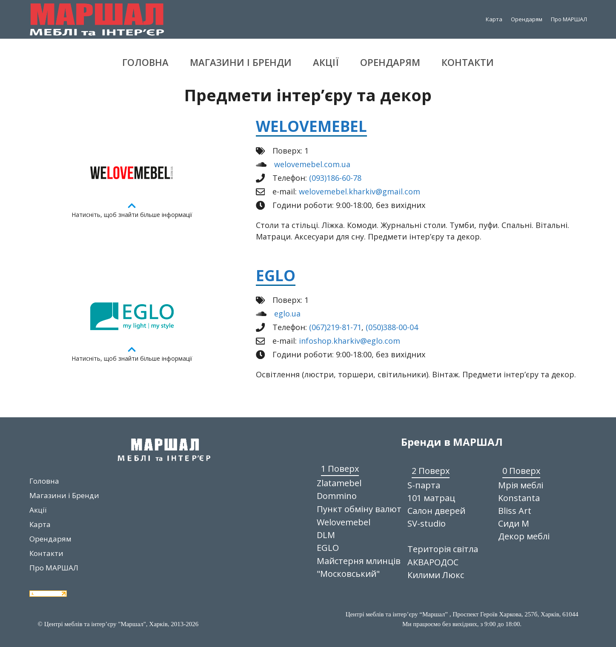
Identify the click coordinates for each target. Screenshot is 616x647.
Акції (326, 62)
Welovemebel (311, 126)
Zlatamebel (339, 483)
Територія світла (442, 549)
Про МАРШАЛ (569, 19)
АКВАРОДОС (432, 562)
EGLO (275, 275)
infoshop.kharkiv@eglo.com (349, 341)
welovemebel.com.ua (312, 164)
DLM (326, 535)
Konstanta (519, 498)
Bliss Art (514, 510)
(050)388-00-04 (392, 327)
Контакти (467, 62)
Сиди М (513, 523)
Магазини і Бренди (241, 62)
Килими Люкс (435, 575)
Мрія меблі (520, 485)
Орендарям (526, 19)
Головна (145, 62)
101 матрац (431, 498)
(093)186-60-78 (335, 178)
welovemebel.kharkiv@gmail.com (359, 191)
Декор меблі (524, 536)
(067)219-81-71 (335, 327)
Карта (494, 19)
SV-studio (426, 523)
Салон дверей (436, 510)
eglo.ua (287, 313)
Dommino (337, 496)
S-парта (423, 485)
